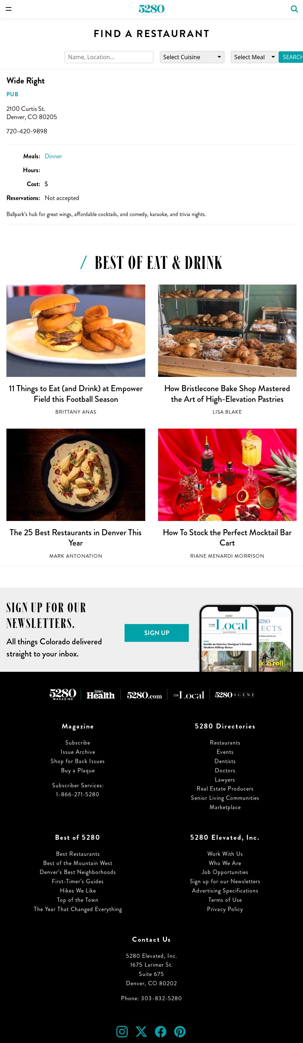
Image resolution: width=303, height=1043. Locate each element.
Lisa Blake (227, 412)
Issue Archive (78, 752)
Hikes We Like (78, 890)
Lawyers (225, 780)
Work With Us (225, 854)
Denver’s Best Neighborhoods (78, 872)
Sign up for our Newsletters (225, 881)
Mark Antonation (75, 556)
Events (225, 752)
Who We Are (225, 863)
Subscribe (77, 742)
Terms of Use (225, 900)
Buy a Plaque (78, 770)
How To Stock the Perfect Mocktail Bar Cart (227, 537)
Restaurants (225, 742)
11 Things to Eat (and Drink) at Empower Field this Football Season (76, 393)
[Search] (109, 57)
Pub (12, 94)
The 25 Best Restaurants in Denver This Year (76, 537)
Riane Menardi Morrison (227, 556)
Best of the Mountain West (77, 863)
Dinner (53, 156)
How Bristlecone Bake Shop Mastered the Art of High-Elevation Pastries (227, 393)
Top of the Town (78, 900)
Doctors (225, 770)
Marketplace (225, 807)
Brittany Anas (75, 412)
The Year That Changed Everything (78, 909)
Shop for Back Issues (78, 761)
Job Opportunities (225, 872)
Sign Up (157, 633)
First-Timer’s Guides (78, 881)
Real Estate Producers (225, 788)
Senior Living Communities (225, 798)
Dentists (225, 761)
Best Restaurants (78, 854)
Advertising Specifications (225, 890)
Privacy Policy (225, 909)
